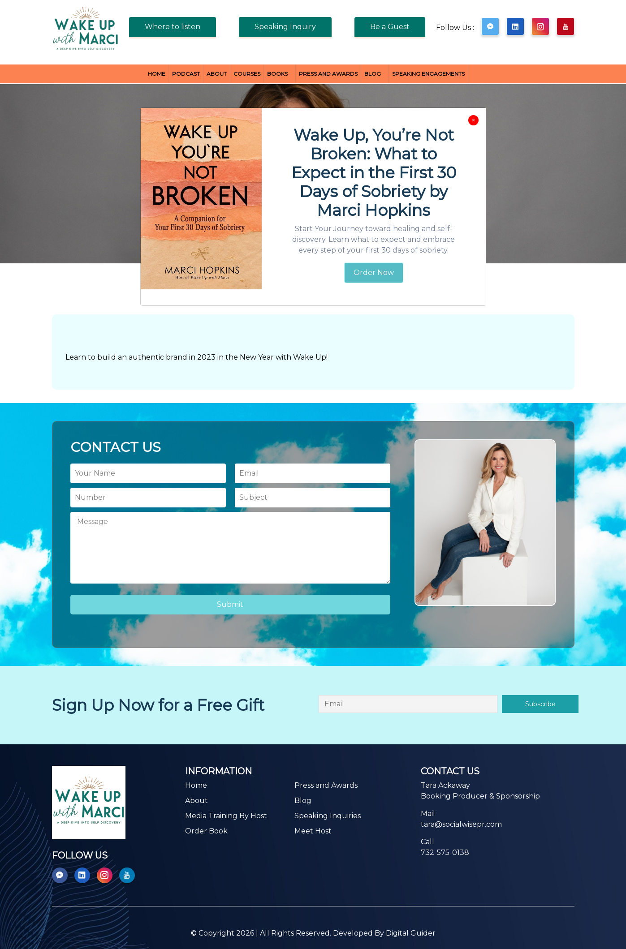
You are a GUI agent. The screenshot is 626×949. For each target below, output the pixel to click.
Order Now (374, 272)
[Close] (473, 120)
